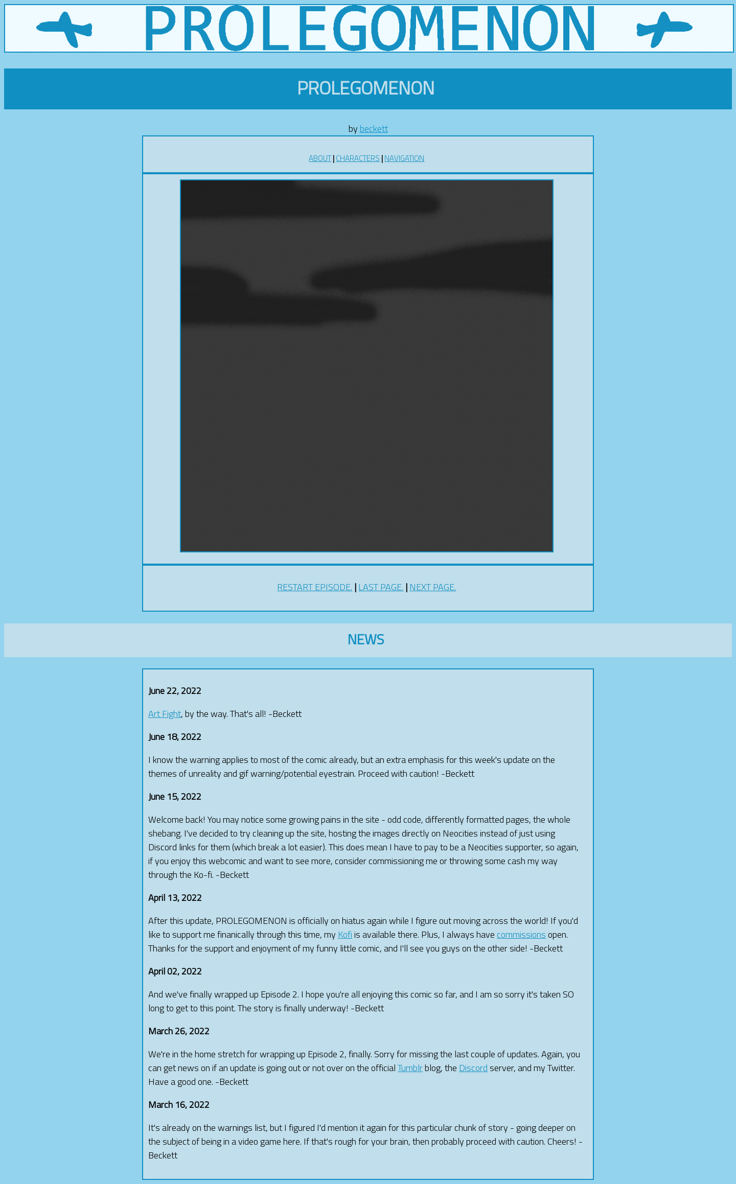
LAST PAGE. (380, 587)
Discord (473, 1068)
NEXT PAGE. (432, 587)
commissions (521, 934)
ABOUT (320, 158)
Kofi (345, 934)
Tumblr (410, 1068)
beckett (374, 128)
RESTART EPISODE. (314, 587)
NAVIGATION (404, 158)
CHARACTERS (358, 158)
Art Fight (164, 714)
